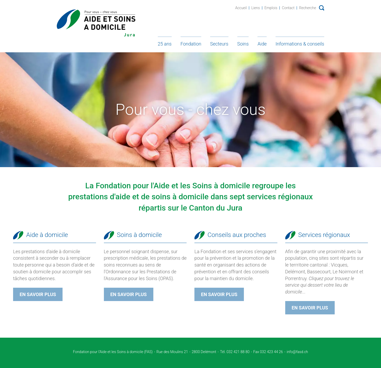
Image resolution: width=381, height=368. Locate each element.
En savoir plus (38, 294)
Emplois (270, 8)
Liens (255, 8)
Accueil (241, 8)
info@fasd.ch (297, 352)
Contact (288, 8)
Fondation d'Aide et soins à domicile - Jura (96, 22)
